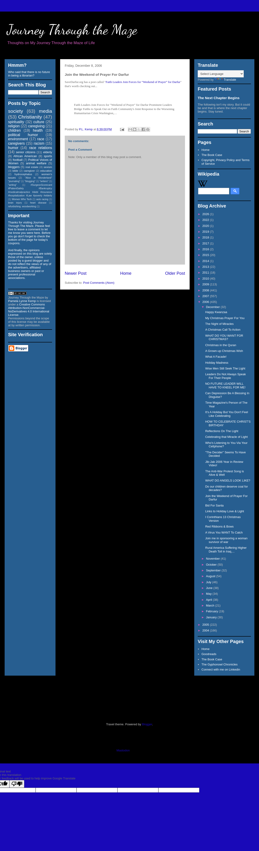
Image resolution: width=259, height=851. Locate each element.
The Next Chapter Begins (219, 98)
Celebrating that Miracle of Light (226, 437)
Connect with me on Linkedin (220, 669)
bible (15, 170)
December (213, 307)
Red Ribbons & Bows (219, 526)
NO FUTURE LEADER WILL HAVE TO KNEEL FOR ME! (225, 385)
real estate (31, 166)
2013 (206, 266)
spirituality (16, 122)
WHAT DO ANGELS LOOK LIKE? (227, 480)
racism (39, 143)
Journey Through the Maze (72, 29)
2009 (206, 284)
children (14, 130)
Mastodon (123, 750)
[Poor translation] (16, 784)
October (212, 564)
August (211, 576)
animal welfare (36, 163)
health (38, 130)
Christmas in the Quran (220, 345)
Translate (225, 79)
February (212, 611)
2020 (206, 226)
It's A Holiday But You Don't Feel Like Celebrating (226, 414)
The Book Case (211, 155)
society (15, 111)
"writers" (44, 181)
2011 (206, 272)
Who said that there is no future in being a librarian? (29, 73)
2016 (206, 249)
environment (18, 139)
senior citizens (25, 152)
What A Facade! (215, 356)
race (40, 139)
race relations (40, 148)
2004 (206, 630)
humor (13, 148)
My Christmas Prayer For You (224, 318)
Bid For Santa (214, 505)
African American (25, 156)
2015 (206, 255)
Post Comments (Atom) (98, 282)
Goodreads (208, 654)
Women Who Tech (22, 199)
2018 (206, 237)
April (209, 599)
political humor (23, 135)
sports (48, 156)
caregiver (29, 170)
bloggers (14, 167)
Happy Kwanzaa (216, 312)
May (209, 593)
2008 (206, 290)
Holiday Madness (216, 362)
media (45, 111)
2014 (206, 261)
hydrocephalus (23, 174)
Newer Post (75, 273)
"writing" (12, 185)
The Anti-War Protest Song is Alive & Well (224, 473)
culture (38, 122)
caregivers (16, 143)
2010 (206, 278)
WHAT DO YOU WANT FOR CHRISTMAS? (224, 337)
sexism (48, 166)
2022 (206, 220)
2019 (206, 231)
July (209, 582)
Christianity (30, 116)
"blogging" (30, 181)
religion (14, 126)
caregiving (36, 126)
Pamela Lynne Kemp (22, 301)
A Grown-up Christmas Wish (224, 351)
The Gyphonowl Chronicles (219, 664)
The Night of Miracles (219, 324)
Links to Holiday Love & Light (224, 511)
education (46, 170)
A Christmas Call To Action (222, 329)
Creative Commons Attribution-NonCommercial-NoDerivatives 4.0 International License (28, 310)
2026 (206, 214)
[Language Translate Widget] (221, 73)
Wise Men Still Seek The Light (225, 368)
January (212, 617)
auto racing (42, 199)
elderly (47, 152)
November (213, 558)
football (17, 160)
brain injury (15, 202)
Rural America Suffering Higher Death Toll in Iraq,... (226, 549)
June (209, 588)
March (210, 605)
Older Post (175, 273)
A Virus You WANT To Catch (224, 532)
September (214, 570)
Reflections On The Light (221, 431)
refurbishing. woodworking (22, 206)
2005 (206, 624)
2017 (206, 243)
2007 (206, 296)
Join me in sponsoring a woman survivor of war (226, 540)
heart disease (38, 202)
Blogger (147, 724)
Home (126, 273)
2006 (206, 302)
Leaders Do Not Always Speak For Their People (225, 376)
